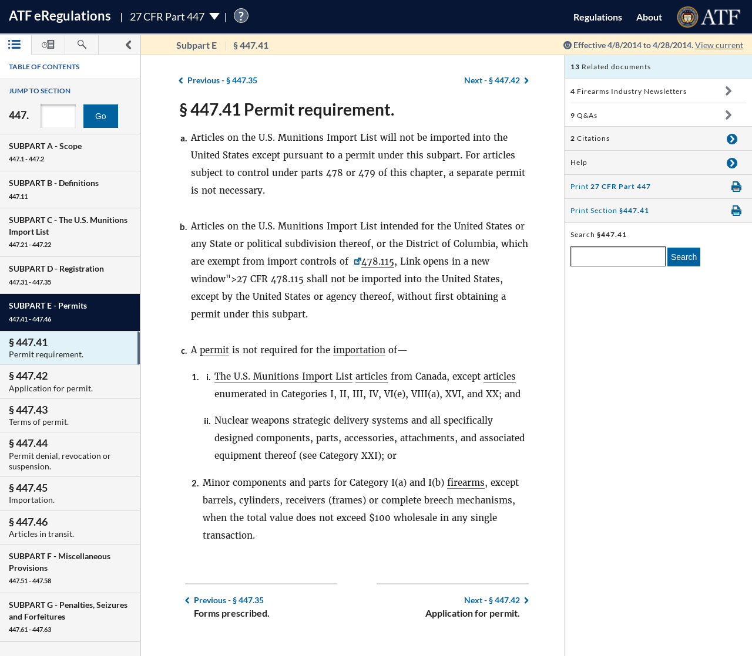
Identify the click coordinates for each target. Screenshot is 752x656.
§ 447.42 (492, 80)
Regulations (597, 16)
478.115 (377, 261)
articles (371, 376)
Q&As (583, 115)
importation (359, 350)
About (649, 16)
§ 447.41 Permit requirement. (286, 109)
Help (579, 162)
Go (100, 116)
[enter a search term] (618, 256)
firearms (466, 482)
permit (214, 350)
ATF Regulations (60, 15)
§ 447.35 (222, 80)
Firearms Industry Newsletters (628, 91)
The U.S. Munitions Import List (283, 376)
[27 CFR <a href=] (356, 261)
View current (719, 45)
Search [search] (684, 257)
